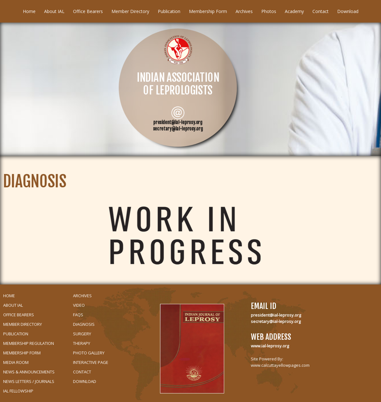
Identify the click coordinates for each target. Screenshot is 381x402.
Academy (294, 11)
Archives (244, 11)
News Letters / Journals (28, 381)
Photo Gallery (88, 353)
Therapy (81, 343)
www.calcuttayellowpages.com (280, 365)
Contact (320, 11)
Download (347, 11)
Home (29, 11)
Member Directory (130, 11)
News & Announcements (29, 372)
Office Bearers (88, 11)
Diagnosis (84, 324)
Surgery (82, 334)
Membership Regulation (28, 343)
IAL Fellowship (18, 391)
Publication (169, 11)
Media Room (16, 362)
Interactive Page (90, 362)
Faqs (78, 315)
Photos (268, 11)
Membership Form (208, 11)
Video (79, 305)
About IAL (54, 11)
